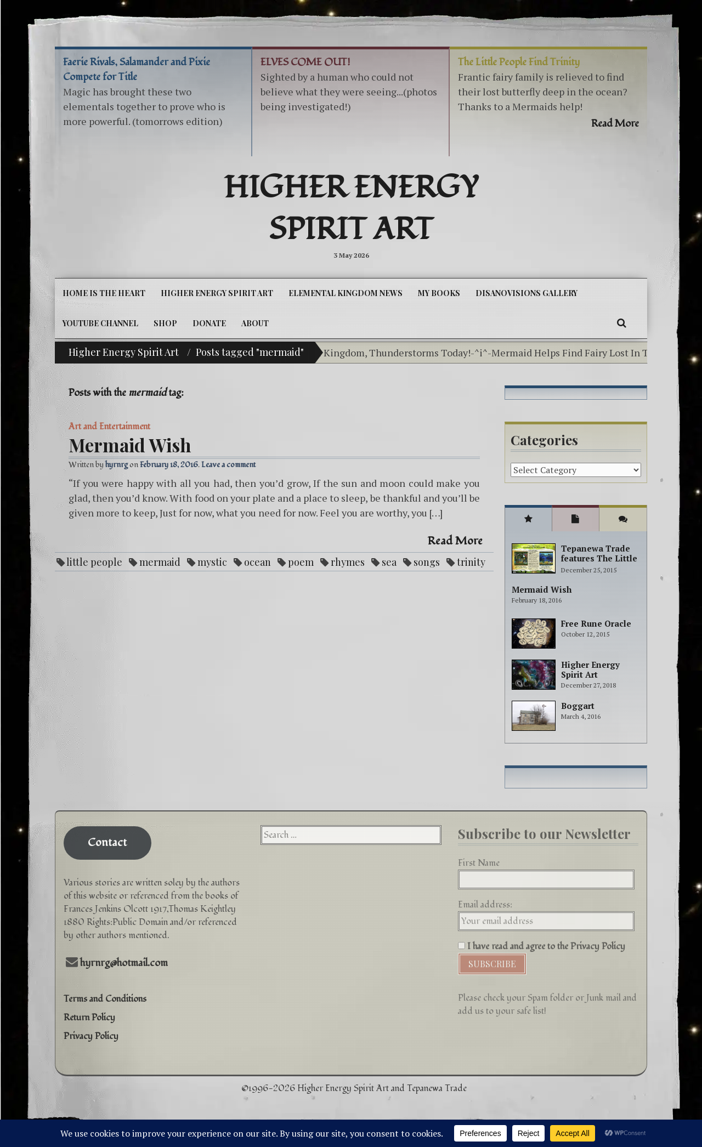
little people (94, 562)
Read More (455, 541)
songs (427, 562)
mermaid (159, 562)
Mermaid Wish (130, 445)
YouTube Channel (100, 323)
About (255, 323)
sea (389, 562)
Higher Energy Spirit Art (351, 209)
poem (301, 562)
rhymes (348, 562)
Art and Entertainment (109, 427)
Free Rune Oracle (596, 623)
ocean (257, 562)
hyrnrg (116, 464)
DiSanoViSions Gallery (526, 293)
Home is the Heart (104, 293)
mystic (212, 562)
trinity (471, 562)
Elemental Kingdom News (345, 293)
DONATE (209, 323)
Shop (165, 323)
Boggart (578, 705)
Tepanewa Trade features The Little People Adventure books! (599, 563)
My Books (439, 293)
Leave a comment (228, 464)
